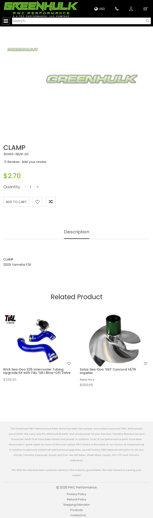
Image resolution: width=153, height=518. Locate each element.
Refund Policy (76, 499)
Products (76, 510)
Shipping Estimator (76, 505)
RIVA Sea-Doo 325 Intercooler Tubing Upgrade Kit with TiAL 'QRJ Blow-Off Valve (37, 371)
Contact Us (78, 515)
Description (76, 232)
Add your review (34, 162)
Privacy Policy (76, 494)
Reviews (13, 162)
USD (99, 8)
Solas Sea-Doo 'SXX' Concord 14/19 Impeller (108, 371)
